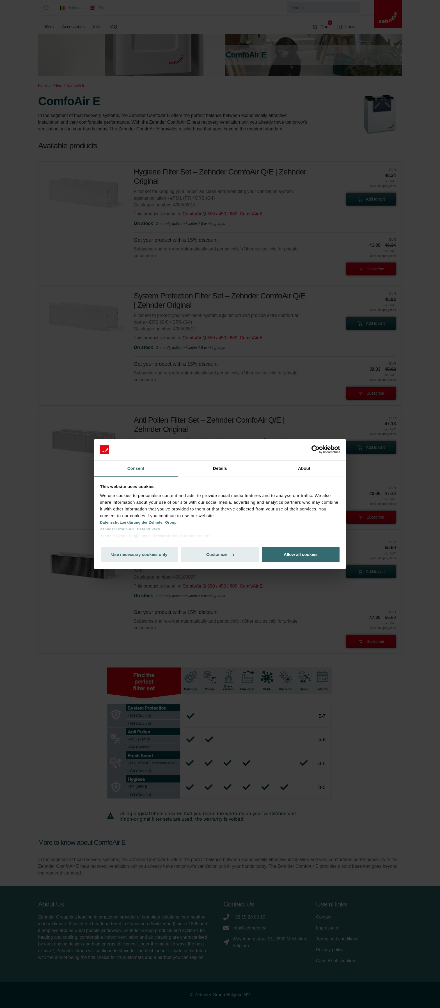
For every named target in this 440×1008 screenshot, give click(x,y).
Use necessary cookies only (139, 554)
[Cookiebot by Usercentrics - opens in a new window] (315, 449)
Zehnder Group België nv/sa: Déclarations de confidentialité (155, 535)
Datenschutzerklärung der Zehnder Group (138, 522)
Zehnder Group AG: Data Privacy (130, 529)
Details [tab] (220, 468)
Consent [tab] (136, 468)
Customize (220, 554)
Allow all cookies (301, 554)
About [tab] (304, 468)
